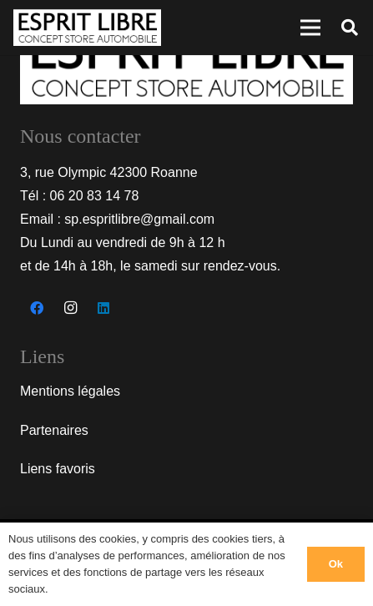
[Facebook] (36, 308)
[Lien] (87, 28)
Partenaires (54, 430)
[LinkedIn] (103, 308)
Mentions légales (70, 391)
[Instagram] (70, 308)
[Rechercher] (349, 27)
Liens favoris (57, 469)
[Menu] (310, 27)
